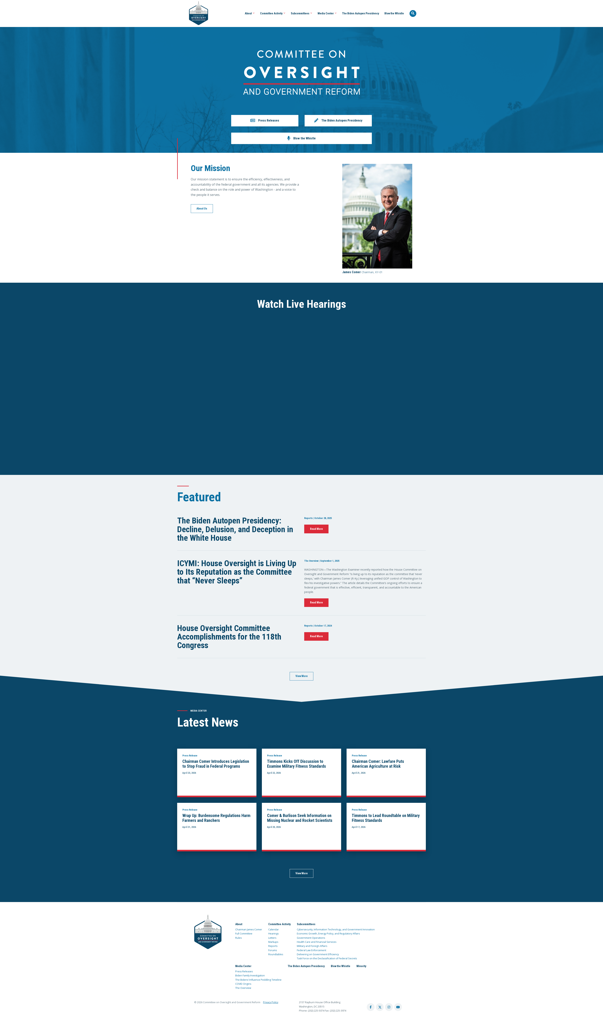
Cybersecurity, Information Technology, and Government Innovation (336, 929)
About (250, 13)
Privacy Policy (270, 1002)
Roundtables (275, 954)
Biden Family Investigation (250, 975)
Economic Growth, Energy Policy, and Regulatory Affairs (328, 933)
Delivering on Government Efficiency (318, 954)
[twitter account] (380, 1007)
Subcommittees (301, 13)
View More (301, 676)
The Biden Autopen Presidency (360, 13)
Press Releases (244, 971)
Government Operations (311, 938)
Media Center (327, 13)
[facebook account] (371, 1007)
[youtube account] (398, 1007)
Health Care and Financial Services (316, 942)
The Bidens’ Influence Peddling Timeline (258, 979)
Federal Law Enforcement (311, 950)
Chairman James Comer (248, 929)
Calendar (273, 929)
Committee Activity (272, 13)
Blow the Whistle (394, 13)
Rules (238, 938)
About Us (201, 208)
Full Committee (243, 933)
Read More (316, 528)
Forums (272, 950)
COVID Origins (243, 984)
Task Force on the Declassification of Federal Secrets (327, 958)
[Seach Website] (413, 13)
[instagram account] (389, 1007)
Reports (272, 946)
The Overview (243, 988)
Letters (272, 938)
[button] (264, 120)
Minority (361, 966)
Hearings (273, 933)
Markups (273, 942)
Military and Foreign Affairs (312, 946)
